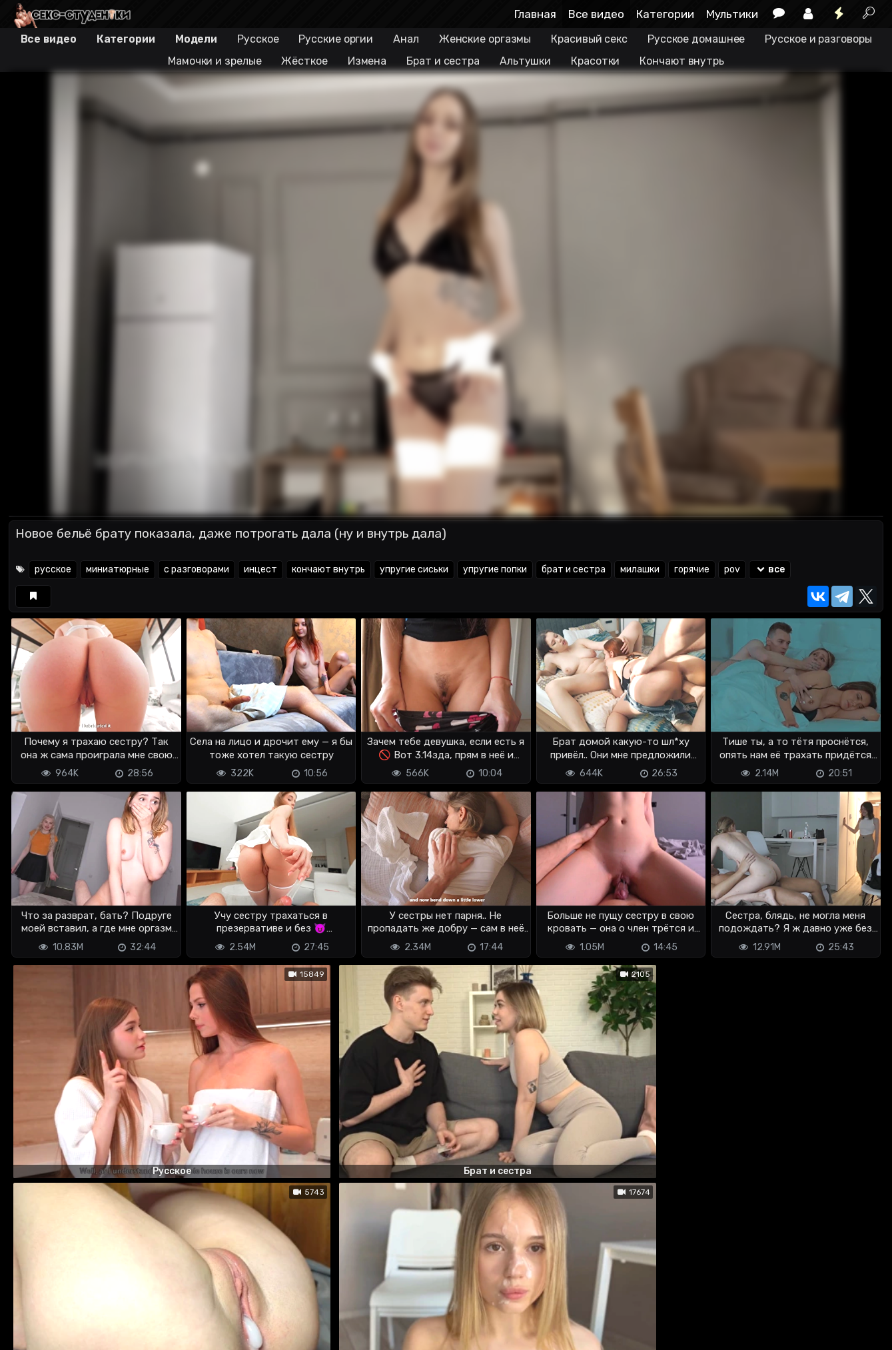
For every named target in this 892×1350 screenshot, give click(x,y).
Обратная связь (147, 1332)
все (770, 569)
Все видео (596, 14)
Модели (196, 39)
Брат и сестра (443, 61)
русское (53, 569)
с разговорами (196, 569)
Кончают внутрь (682, 61)
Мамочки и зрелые (214, 61)
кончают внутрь (328, 569)
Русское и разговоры (818, 39)
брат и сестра (574, 569)
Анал (406, 39)
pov (732, 569)
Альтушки (525, 61)
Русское (257, 39)
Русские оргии (335, 39)
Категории (665, 14)
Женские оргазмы (485, 39)
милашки (640, 569)
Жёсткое (304, 61)
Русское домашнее (696, 39)
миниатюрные (117, 569)
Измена (367, 61)
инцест (260, 569)
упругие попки (495, 569)
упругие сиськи (414, 569)
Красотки (595, 61)
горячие (691, 569)
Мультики (732, 14)
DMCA (30, 1332)
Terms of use (77, 1332)
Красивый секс (589, 39)
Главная (535, 14)
